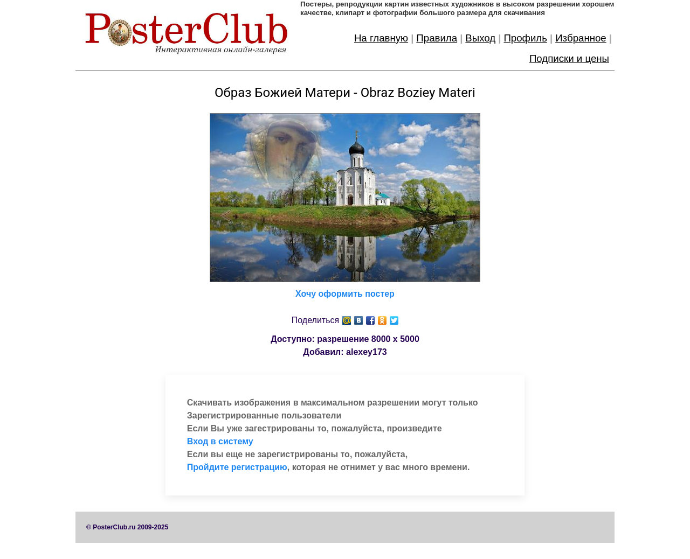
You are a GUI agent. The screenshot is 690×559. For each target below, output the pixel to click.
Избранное (580, 38)
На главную (381, 38)
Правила (436, 38)
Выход (480, 38)
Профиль (525, 38)
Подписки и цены (569, 58)
